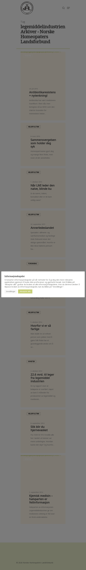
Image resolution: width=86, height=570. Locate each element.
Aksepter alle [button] (25, 291)
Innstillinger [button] (10, 291)
